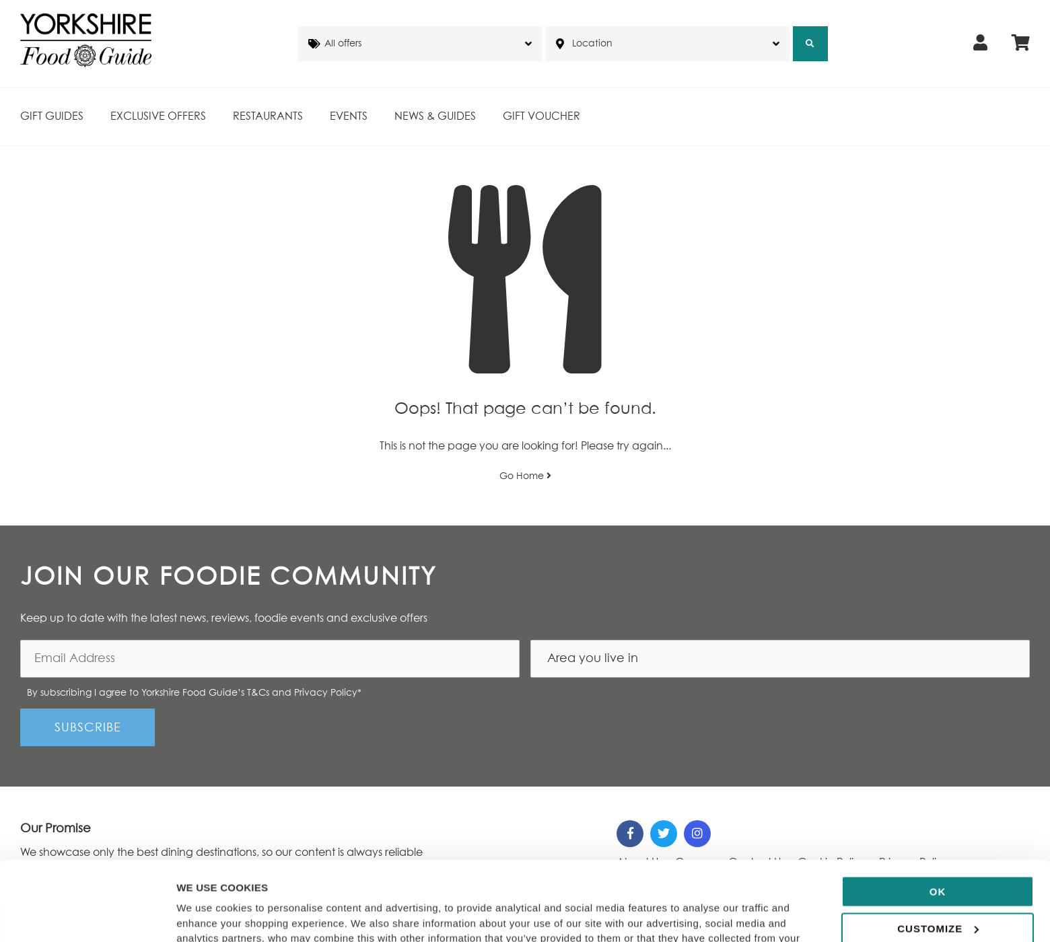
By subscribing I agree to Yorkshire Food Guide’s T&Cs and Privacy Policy (194, 693)
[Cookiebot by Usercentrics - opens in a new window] (87, 916)
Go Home (525, 476)
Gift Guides (51, 116)
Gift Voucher (541, 116)
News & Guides (435, 116)
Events (349, 116)
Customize (938, 853)
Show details (207, 915)
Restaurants (268, 116)
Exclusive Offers (158, 116)
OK (938, 817)
